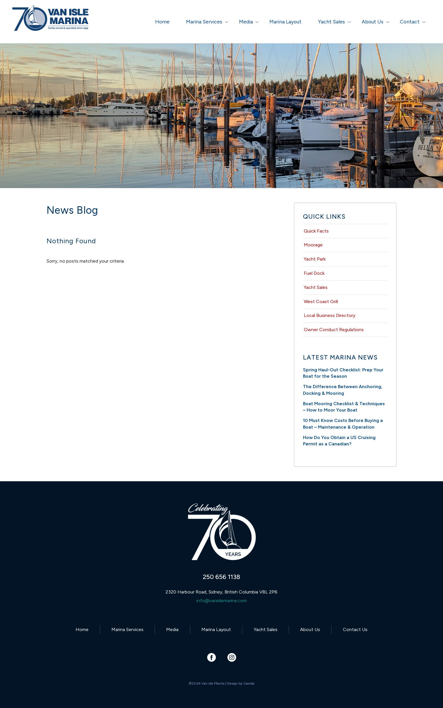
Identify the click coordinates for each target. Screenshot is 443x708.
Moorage (313, 245)
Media (172, 629)
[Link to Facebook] (211, 657)
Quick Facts (316, 231)
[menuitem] (162, 21)
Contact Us (355, 629)
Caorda (248, 683)
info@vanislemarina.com (221, 600)
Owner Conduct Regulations (334, 329)
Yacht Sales (316, 287)
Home (82, 629)
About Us (310, 629)
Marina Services (127, 629)
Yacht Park (315, 259)
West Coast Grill (321, 301)
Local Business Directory (329, 315)
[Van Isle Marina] (51, 24)
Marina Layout (216, 629)
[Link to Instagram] (232, 657)
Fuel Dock (314, 273)
